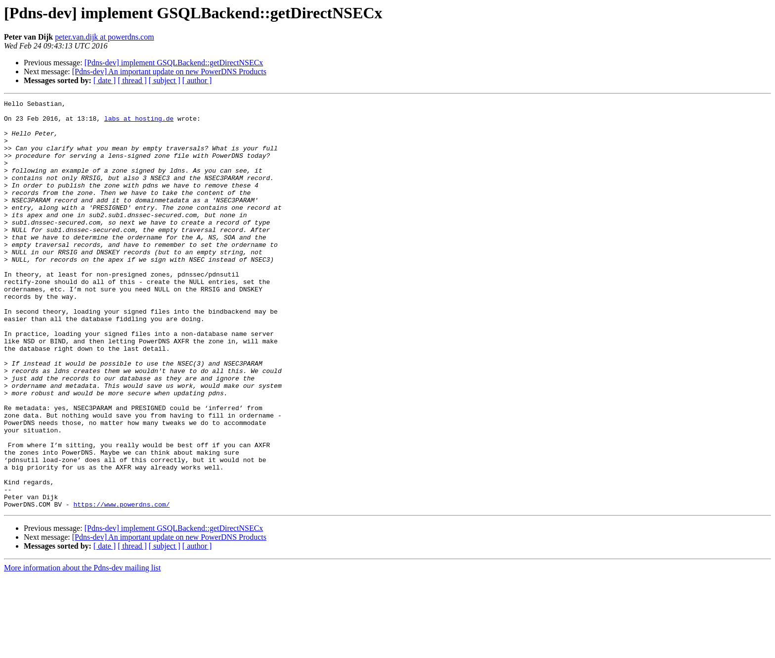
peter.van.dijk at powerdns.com (104, 37)
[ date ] (104, 80)
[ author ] (197, 80)
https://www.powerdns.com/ (121, 585)
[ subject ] (164, 80)
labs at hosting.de (138, 122)
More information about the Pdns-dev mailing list (82, 649)
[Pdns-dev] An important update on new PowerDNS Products (169, 71)
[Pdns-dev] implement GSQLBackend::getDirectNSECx (174, 62)
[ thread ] (132, 80)
